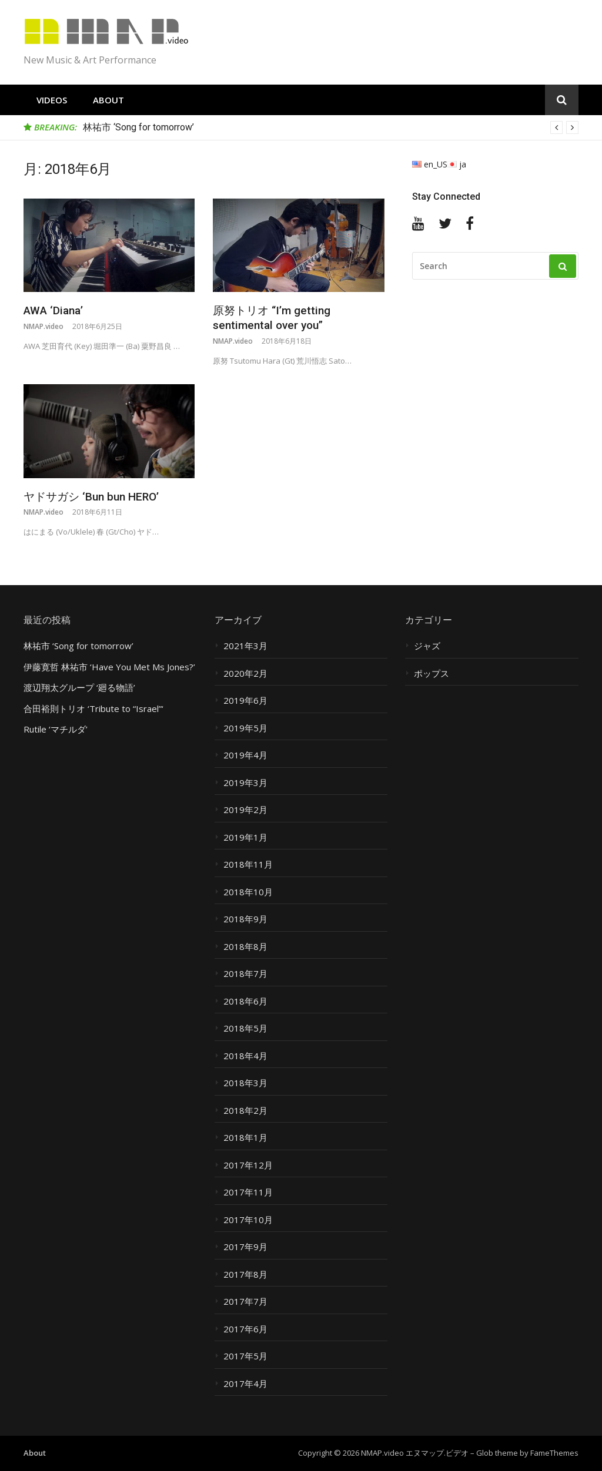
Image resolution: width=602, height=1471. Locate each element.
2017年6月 (245, 1329)
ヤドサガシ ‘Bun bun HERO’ (91, 496)
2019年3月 (245, 782)
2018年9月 (245, 919)
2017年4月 (245, 1383)
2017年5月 (245, 1356)
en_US (429, 164)
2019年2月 (245, 809)
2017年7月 (245, 1301)
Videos (51, 100)
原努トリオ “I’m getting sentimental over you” (271, 318)
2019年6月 (245, 700)
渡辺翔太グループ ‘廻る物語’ (79, 687)
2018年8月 (245, 946)
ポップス (431, 673)
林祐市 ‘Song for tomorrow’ (138, 127)
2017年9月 (245, 1246)
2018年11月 (248, 864)
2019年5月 (245, 728)
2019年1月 (245, 837)
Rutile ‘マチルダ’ (56, 729)
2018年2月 (245, 1110)
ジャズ (427, 645)
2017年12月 (248, 1165)
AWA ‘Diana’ (53, 310)
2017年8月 (245, 1274)
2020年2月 (245, 673)
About (108, 100)
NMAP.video (43, 326)
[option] (330, 127)
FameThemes (554, 1453)
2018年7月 (245, 973)
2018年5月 (245, 1028)
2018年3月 (245, 1083)
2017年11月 (248, 1192)
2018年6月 (245, 1001)
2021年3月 (245, 645)
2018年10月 (248, 892)
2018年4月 (245, 1056)
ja (456, 164)
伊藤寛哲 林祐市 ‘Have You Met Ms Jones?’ (109, 667)
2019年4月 (245, 755)
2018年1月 (245, 1137)
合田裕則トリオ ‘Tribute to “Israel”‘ (93, 708)
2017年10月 (248, 1219)
